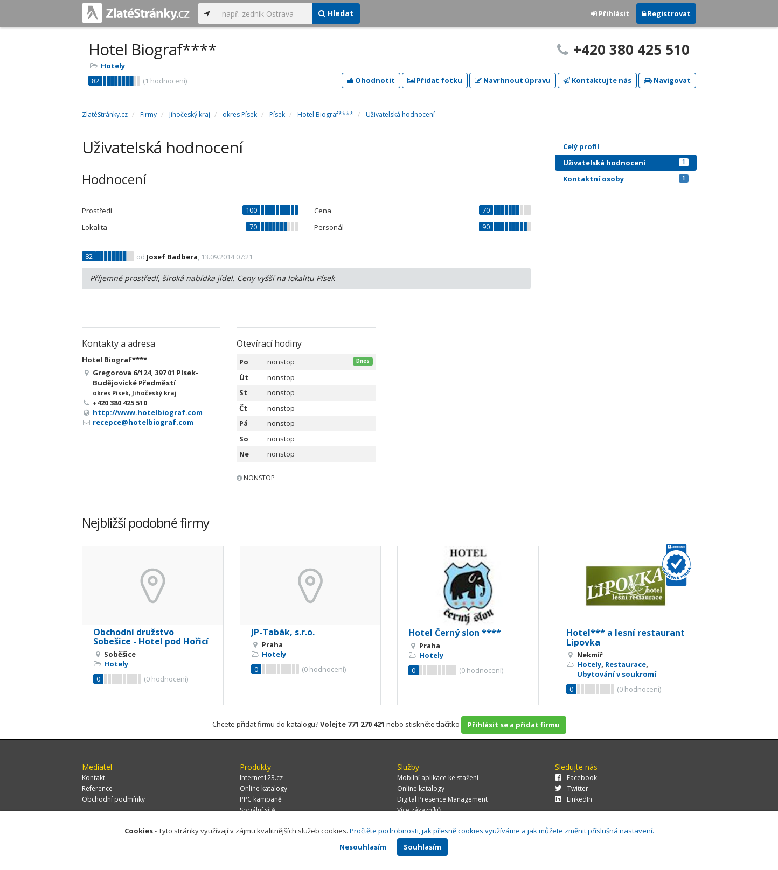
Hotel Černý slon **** (454, 633)
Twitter (571, 788)
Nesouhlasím (362, 847)
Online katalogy (263, 788)
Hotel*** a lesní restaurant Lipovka (625, 637)
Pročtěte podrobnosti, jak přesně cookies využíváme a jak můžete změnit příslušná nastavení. (502, 831)
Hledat (335, 13)
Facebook (576, 777)
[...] (264, 13)
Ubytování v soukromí (616, 674)
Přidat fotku (434, 80)
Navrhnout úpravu (513, 80)
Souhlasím (422, 847)
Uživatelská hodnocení (626, 162)
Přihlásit (610, 13)
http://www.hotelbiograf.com (148, 412)
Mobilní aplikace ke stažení (437, 777)
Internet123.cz (261, 777)
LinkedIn (573, 799)
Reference (97, 788)
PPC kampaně (261, 799)
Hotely (113, 66)
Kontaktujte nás (597, 80)
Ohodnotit (371, 80)
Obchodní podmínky (113, 799)
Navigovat (667, 80)
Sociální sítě (257, 810)
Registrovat (666, 13)
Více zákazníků (419, 810)
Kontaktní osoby (626, 179)
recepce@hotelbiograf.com (143, 422)
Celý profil (581, 146)
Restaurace (625, 664)
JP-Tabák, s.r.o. (283, 632)
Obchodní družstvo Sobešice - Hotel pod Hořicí (151, 637)
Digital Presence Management (442, 799)
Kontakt (93, 777)
